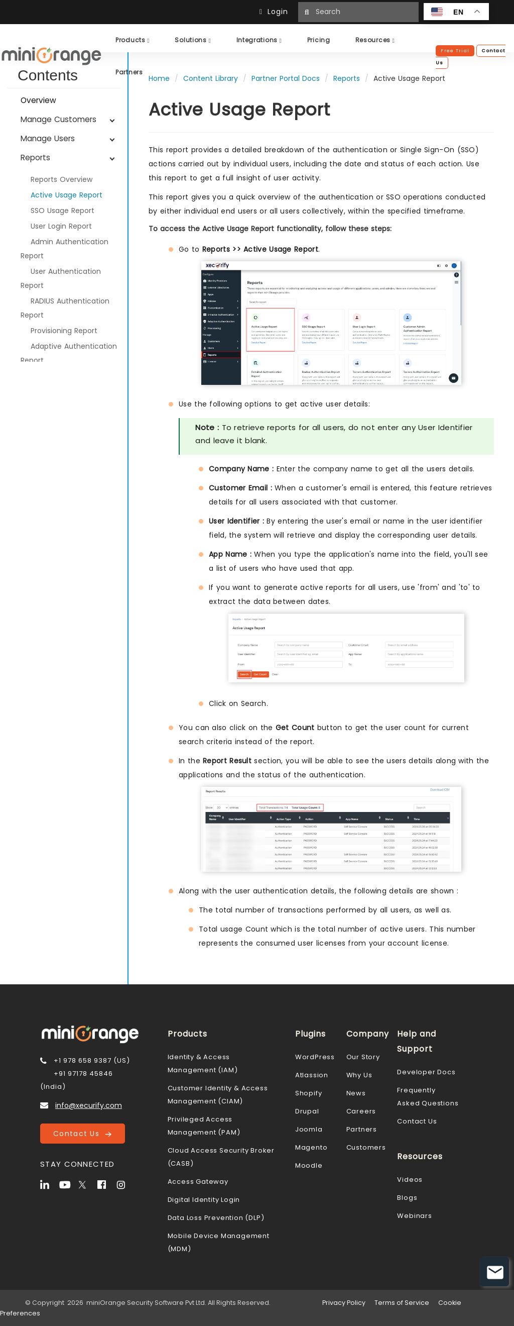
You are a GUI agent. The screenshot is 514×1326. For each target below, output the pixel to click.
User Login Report (61, 226)
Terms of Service (401, 1302)
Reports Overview (61, 179)
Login (276, 12)
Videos (410, 1179)
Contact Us (82, 1134)
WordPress (315, 1057)
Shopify (308, 1093)
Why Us (359, 1075)
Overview (38, 100)
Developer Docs (426, 1072)
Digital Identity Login (204, 1199)
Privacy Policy (343, 1302)
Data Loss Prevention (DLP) (216, 1217)
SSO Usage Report (62, 211)
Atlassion (311, 1075)
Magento (311, 1147)
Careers (361, 1111)
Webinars (414, 1215)
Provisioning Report (64, 331)
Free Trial (455, 51)
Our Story (363, 1057)
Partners (361, 1129)
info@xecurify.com (88, 1105)
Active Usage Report (66, 195)
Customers (366, 1147)
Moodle (309, 1165)
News (356, 1093)
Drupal (307, 1111)
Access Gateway (198, 1181)
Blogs (407, 1197)
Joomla (309, 1129)
